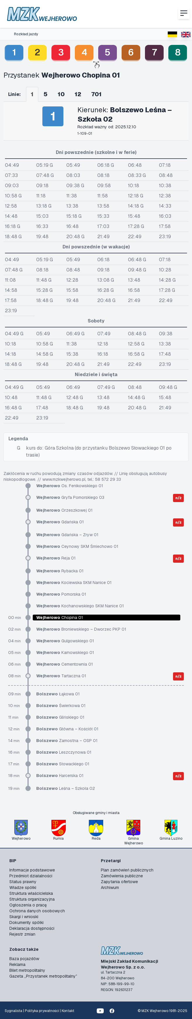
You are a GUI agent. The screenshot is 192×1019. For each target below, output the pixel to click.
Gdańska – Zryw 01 (67, 534)
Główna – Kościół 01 (67, 729)
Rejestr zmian (22, 934)
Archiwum (110, 887)
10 (61, 94)
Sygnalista (13, 1011)
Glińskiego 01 (60, 717)
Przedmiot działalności (30, 875)
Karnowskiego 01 (65, 652)
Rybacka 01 (60, 570)
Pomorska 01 (61, 594)
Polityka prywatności (42, 1011)
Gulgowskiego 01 (65, 640)
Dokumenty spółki (26, 922)
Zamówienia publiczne (122, 875)
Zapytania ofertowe (119, 881)
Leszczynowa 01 (63, 752)
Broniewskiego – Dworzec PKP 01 (81, 629)
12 (78, 94)
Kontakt (68, 1011)
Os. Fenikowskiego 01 (69, 485)
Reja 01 (56, 558)
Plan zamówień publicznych (127, 870)
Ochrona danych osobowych (37, 910)
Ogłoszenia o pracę (28, 905)
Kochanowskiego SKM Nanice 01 (80, 605)
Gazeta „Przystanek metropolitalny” (43, 976)
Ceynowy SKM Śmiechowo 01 (77, 546)
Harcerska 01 (60, 775)
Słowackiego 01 (62, 764)
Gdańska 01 (60, 522)
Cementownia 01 (64, 664)
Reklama (17, 964)
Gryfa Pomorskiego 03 (70, 497)
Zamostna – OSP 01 (67, 740)
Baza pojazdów (24, 958)
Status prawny (23, 881)
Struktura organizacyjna (32, 899)
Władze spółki (22, 887)
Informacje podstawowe (32, 870)
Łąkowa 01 (58, 694)
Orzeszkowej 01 (64, 510)
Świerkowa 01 (61, 705)
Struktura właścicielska (31, 893)
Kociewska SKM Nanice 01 (74, 582)
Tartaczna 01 (61, 675)
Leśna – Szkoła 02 (65, 788)
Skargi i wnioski (23, 916)
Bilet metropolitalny (27, 970)
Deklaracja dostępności (31, 928)
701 (96, 94)
